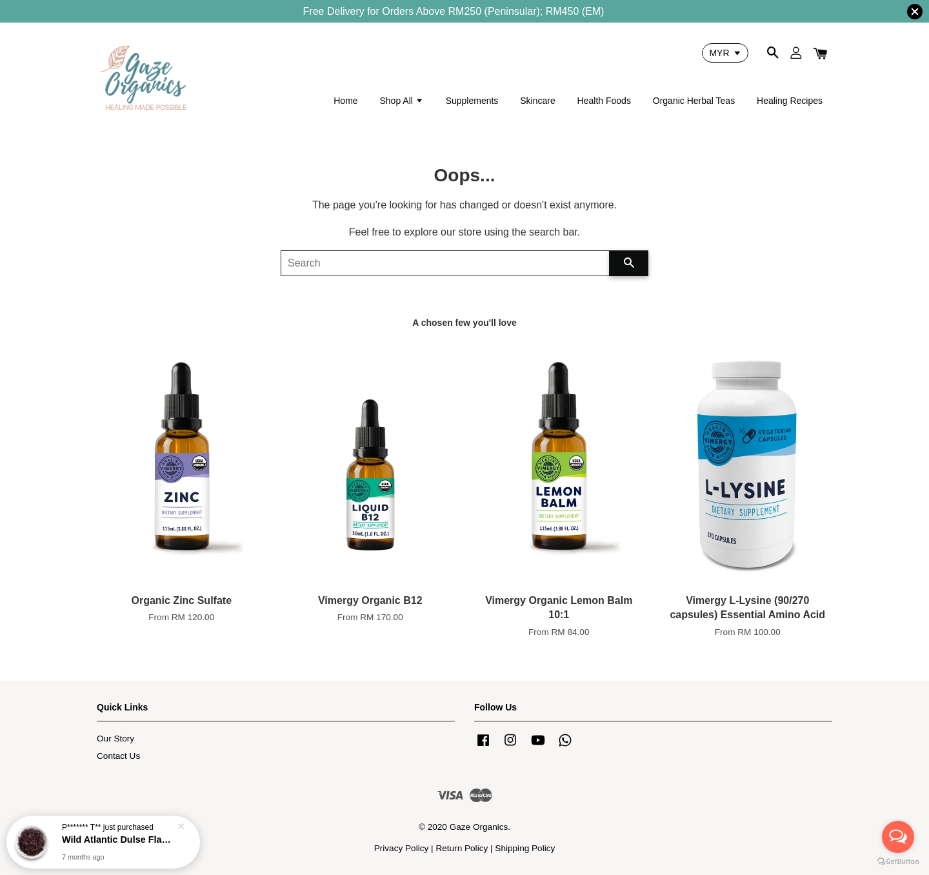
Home (345, 101)
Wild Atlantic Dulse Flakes (118, 839)
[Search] (445, 263)
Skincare (537, 101)
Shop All (401, 101)
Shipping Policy (525, 848)
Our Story (115, 738)
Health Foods (604, 101)
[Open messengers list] (898, 837)
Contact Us (118, 756)
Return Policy (461, 848)
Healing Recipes (790, 101)
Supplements (472, 101)
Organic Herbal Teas (694, 101)
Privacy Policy (401, 848)
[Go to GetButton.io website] (898, 862)
